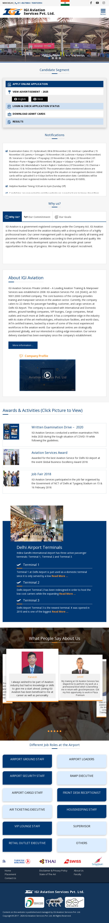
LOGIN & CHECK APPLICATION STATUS (34, 106)
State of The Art (47, 874)
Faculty (77, 874)
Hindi (38, 99)
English (20, 99)
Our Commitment (37, 217)
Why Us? (12, 217)
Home (8, 870)
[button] (49, 58)
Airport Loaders (81, 759)
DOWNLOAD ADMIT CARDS (26, 114)
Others (81, 843)
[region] (54, 40)
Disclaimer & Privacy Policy (53, 870)
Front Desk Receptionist (82, 793)
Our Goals (63, 217)
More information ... (23, 345)
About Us (79, 870)
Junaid (80, 676)
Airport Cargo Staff (27, 793)
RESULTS (15, 122)
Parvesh (32, 677)
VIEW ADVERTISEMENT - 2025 (28, 92)
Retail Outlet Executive (27, 843)
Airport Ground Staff (27, 759)
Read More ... (60, 576)
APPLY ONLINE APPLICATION (28, 84)
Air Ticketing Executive (27, 809)
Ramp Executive (81, 776)
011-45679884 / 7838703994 (28, 3)
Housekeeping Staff (82, 809)
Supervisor (81, 826)
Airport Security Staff (27, 776)
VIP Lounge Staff (27, 826)
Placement (10, 874)
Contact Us (10, 878)
